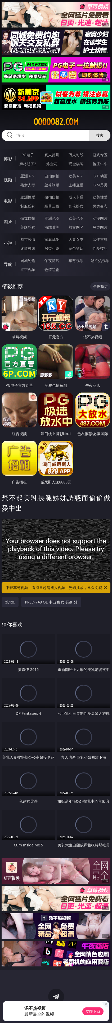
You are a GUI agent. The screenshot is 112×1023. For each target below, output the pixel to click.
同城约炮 (27, 260)
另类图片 (100, 227)
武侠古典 (100, 239)
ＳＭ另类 (100, 184)
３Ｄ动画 (100, 175)
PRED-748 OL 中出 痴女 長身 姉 (51, 602)
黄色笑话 (76, 248)
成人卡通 (76, 197)
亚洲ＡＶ (27, 175)
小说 (8, 243)
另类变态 (100, 206)
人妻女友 (76, 239)
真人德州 (51, 154)
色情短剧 (51, 269)
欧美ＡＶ (76, 175)
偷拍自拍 (51, 197)
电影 (8, 201)
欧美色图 (76, 218)
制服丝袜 (27, 206)
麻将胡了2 (27, 163)
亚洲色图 (51, 218)
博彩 (8, 159)
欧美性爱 (100, 197)
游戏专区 (100, 154)
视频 (8, 180)
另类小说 (51, 248)
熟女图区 (76, 227)
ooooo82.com (56, 122)
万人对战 (76, 154)
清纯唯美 (51, 227)
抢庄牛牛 (100, 163)
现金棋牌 (76, 163)
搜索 (100, 135)
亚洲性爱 (27, 197)
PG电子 (27, 154)
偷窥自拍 (27, 218)
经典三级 (51, 206)
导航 (8, 264)
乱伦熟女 (76, 206)
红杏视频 (27, 269)
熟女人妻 (27, 184)
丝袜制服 (51, 184)
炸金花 (51, 163)
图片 (8, 222)
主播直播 (76, 184)
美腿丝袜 (27, 227)
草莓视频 (76, 260)
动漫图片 (100, 218)
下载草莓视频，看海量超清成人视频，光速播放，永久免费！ (56, 587)
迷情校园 (27, 248)
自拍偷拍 (51, 175)
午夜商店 (51, 260)
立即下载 (93, 1011)
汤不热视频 (100, 260)
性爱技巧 (100, 248)
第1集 (10, 602)
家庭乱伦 (51, 239)
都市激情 (27, 239)
